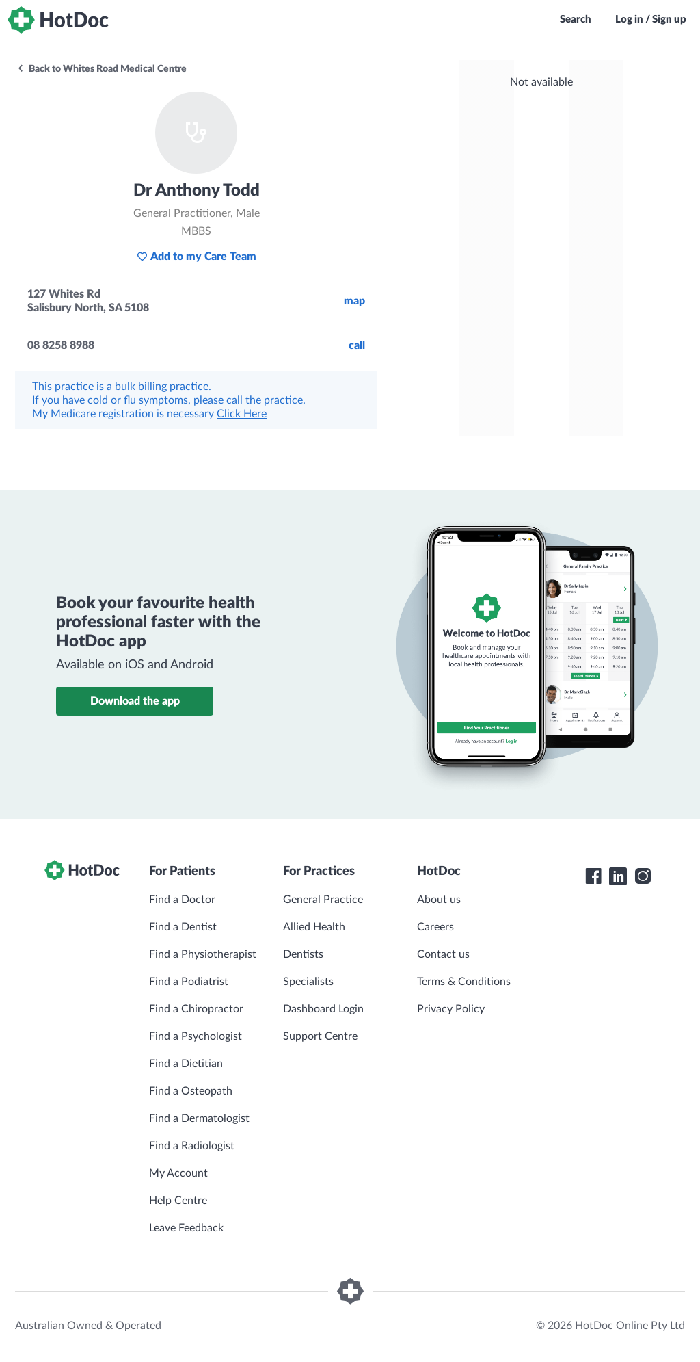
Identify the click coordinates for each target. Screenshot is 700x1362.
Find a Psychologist (195, 1036)
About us (439, 899)
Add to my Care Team (196, 256)
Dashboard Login (323, 1009)
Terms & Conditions (464, 981)
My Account (178, 1173)
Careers (435, 926)
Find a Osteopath (190, 1091)
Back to (101, 69)
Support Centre (320, 1036)
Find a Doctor (182, 899)
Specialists (308, 981)
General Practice (323, 899)
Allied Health (314, 926)
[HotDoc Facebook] (593, 876)
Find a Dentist (183, 926)
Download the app (135, 701)
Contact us (443, 954)
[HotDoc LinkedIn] (618, 876)
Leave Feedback (186, 1227)
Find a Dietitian (186, 1063)
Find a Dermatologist (199, 1118)
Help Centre (178, 1200)
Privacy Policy (451, 1009)
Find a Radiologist (191, 1145)
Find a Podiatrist (188, 981)
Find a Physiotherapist (202, 954)
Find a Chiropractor (196, 1009)
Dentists (303, 954)
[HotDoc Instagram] (642, 876)
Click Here (242, 413)
